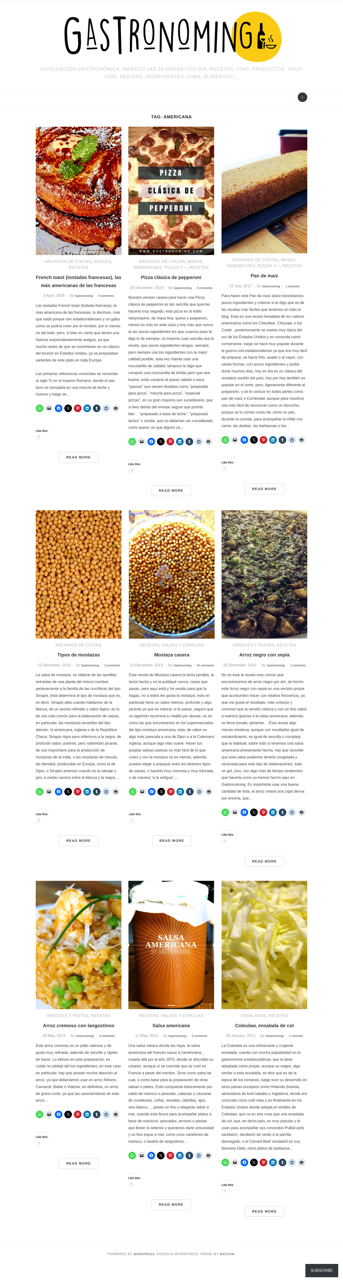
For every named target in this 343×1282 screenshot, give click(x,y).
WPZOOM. (229, 1272)
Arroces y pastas (253, 651)
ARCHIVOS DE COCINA (68, 262)
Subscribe (322, 1270)
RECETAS (78, 267)
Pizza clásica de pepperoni (171, 277)
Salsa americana (171, 1037)
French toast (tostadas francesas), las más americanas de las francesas (78, 285)
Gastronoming (81, 304)
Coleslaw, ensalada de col (264, 1037)
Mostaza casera (172, 660)
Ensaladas (253, 1028)
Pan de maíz (264, 275)
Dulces (102, 262)
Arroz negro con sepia (264, 660)
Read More (78, 465)
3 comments (110, 1056)
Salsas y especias (182, 651)
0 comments (109, 304)
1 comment (295, 286)
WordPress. (143, 1272)
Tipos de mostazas (78, 660)
